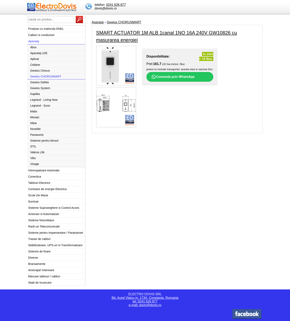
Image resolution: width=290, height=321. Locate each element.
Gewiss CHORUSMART (45, 76)
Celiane (35, 64)
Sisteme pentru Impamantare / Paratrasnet (55, 232)
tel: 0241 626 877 (145, 301)
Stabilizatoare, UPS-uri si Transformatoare (55, 245)
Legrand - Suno (40, 105)
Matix (33, 111)
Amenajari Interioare (41, 270)
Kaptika (35, 94)
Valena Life (37, 152)
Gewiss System (40, 88)
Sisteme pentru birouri (44, 140)
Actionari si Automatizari (43, 214)
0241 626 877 (116, 4)
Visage (34, 164)
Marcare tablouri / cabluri (44, 276)
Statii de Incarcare (40, 282)
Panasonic (37, 134)
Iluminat (33, 201)
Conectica (34, 176)
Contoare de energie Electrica (47, 189)
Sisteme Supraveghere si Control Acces (53, 207)
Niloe (33, 123)
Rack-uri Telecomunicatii (44, 226)
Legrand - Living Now (44, 99)
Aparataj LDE (39, 53)
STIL (33, 146)
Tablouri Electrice (39, 182)
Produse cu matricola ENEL (46, 28)
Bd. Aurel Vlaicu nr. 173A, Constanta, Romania (145, 297)
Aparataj (33, 41)
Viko (33, 158)
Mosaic (34, 117)
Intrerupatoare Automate (43, 170)
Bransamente (37, 263)
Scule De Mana (38, 195)
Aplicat (34, 59)
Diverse (33, 257)
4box (33, 47)
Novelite (35, 129)
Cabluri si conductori (41, 35)
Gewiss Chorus (40, 70)
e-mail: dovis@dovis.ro (145, 305)
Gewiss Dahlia (39, 82)
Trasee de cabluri (39, 239)
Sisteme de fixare (39, 251)
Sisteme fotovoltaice (41, 220)
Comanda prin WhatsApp (173, 76)
